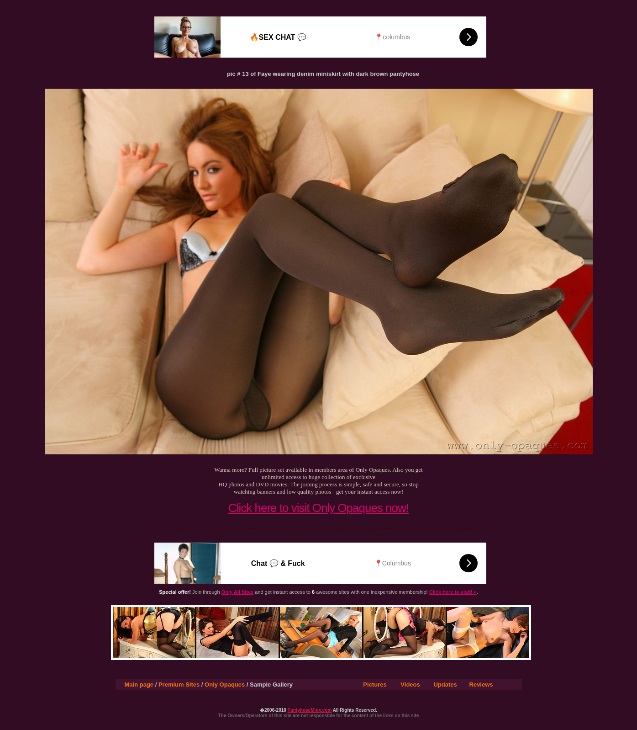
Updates (445, 684)
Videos (410, 684)
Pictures (374, 684)
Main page (139, 684)
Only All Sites (237, 592)
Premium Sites (179, 684)
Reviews (481, 684)
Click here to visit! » (453, 592)
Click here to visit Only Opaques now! (318, 508)
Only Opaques (225, 684)
